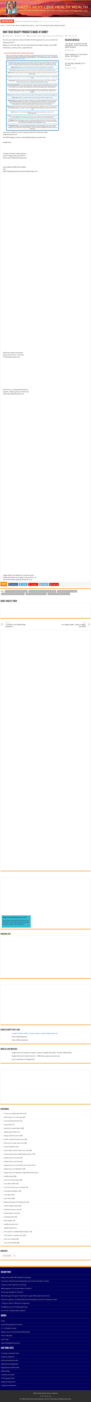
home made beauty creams (67, 591)
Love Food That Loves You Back (14, 1187)
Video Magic (8, 1220)
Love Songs (5, 1339)
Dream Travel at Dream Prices (14, 1139)
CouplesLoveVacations (8, 1385)
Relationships (5, 1371)
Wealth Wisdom (9, 1228)
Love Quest (7, 1195)
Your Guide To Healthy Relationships (16, 1232)
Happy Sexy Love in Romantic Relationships (15, 1332)
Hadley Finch (9, 36)
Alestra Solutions (52, 1393)
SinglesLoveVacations (8, 1382)
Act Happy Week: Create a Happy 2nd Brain (73, 624)
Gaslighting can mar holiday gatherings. (14, 1307)
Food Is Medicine (10, 1147)
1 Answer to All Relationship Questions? (17, 624)
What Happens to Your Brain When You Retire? (76, 55)
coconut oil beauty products (16, 591)
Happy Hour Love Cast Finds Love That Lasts (19, 1165)
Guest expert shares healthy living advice (20, 25)
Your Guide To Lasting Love (13, 1235)
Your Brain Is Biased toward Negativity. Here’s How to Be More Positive (37, 21)
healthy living (59, 36)
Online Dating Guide (11, 1206)
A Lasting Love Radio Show (10, 1353)
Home (2, 25)
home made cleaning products (13, 594)
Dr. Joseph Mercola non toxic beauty (42, 591)
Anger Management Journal (10, 1343)
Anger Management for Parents (11, 1324)
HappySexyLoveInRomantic (10, 1367)
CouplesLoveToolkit (7, 1375)
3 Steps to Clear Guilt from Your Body (13, 1285)
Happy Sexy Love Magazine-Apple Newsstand (19, 1172)
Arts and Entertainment (11, 1121)
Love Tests (7, 1198)
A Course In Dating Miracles (13, 1113)
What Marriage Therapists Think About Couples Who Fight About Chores (25, 1296)
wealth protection (10, 1224)
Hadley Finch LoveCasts (12, 1161)
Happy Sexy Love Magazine (13, 1169)
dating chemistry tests (11, 1136)
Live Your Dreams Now (11, 1180)
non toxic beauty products (36, 594)
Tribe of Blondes (6, 1336)
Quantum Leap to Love (11, 1209)
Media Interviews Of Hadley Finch (15, 1202)
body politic (8, 1124)
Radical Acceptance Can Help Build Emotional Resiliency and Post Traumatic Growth (29, 1299)
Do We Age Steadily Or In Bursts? (75, 64)
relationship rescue (10, 1213)
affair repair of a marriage (13, 1117)
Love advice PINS (10, 1184)
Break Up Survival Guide (12, 1128)
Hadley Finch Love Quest (12, 1158)
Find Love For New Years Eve (13, 1143)
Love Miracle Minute (10, 1191)
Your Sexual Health (10, 1243)
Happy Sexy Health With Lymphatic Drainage (16, 1277)
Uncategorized (9, 1217)
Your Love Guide (9, 1239)
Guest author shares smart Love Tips (16, 1150)
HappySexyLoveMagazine (9, 1364)
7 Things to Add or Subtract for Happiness (15, 1303)
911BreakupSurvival (7, 1378)
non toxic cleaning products (59, 594)
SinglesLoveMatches (8, 1357)
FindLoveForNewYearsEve (9, 1360)
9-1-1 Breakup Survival (8, 1328)
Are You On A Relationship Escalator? (13, 1310)
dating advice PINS (10, 1132)
